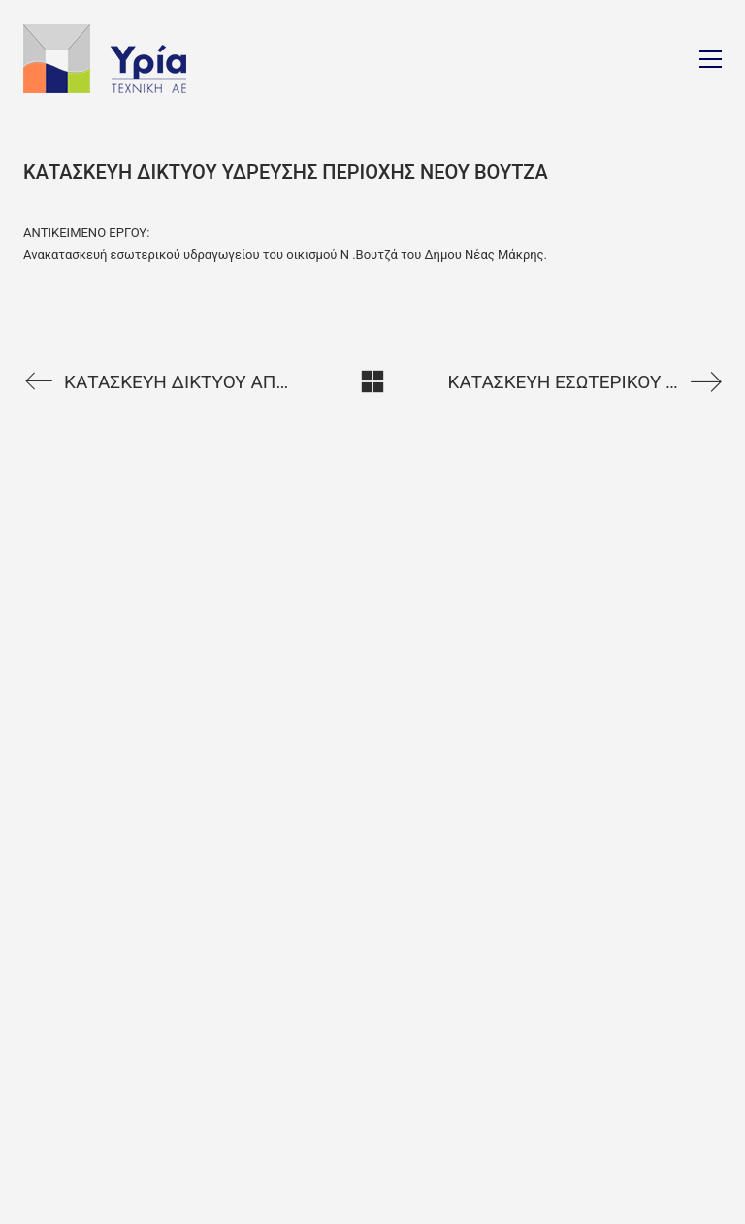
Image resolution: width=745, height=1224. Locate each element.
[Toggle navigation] (710, 59)
